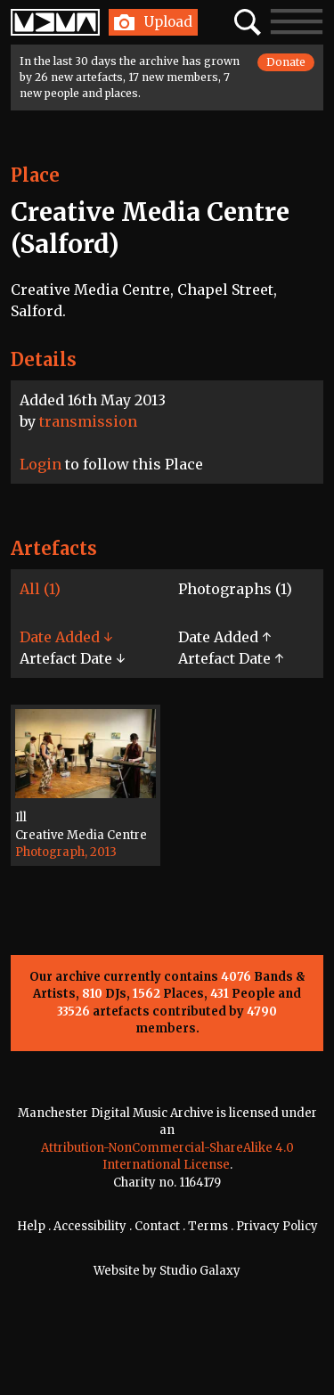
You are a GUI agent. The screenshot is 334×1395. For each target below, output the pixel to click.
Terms (208, 1226)
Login (40, 464)
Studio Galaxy (199, 1270)
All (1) (40, 589)
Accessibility (89, 1226)
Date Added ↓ (66, 637)
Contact (157, 1226)
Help (31, 1226)
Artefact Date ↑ (230, 658)
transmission (88, 421)
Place (35, 175)
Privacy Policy (277, 1226)
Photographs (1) (235, 589)
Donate (285, 62)
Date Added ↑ (224, 637)
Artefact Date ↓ (72, 658)
